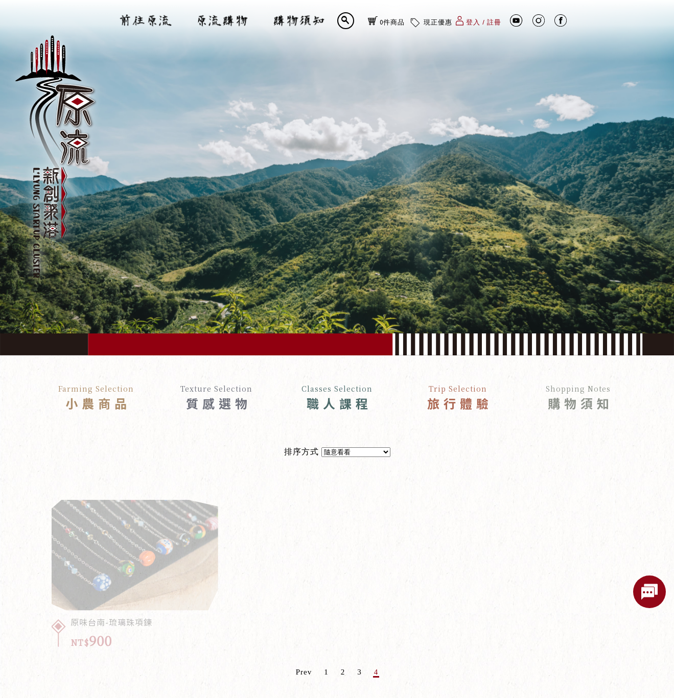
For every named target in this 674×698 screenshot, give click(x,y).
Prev (304, 672)
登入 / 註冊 (478, 20)
